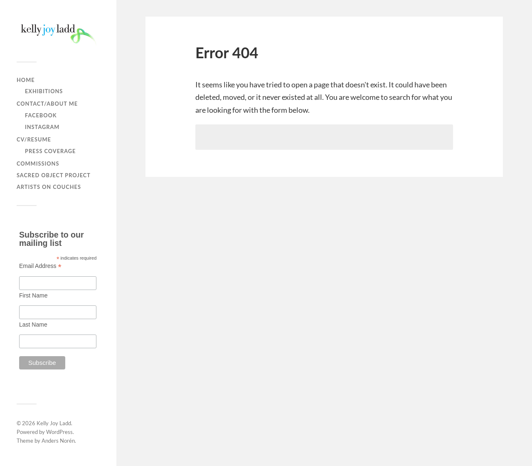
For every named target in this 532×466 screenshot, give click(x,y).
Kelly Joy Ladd (54, 423)
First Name (33, 295)
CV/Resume (34, 139)
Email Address (40, 265)
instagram (42, 127)
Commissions (38, 163)
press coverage (50, 151)
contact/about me (47, 103)
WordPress (59, 432)
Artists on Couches (49, 186)
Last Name (33, 324)
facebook (41, 115)
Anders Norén (58, 440)
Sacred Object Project (54, 175)
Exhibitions (44, 91)
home (26, 80)
